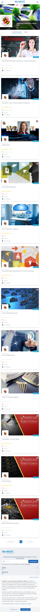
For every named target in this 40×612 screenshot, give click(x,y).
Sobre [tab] (26, 32)
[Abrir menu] (2, 2)
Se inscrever (33, 561)
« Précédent (10, 542)
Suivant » (30, 542)
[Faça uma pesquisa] (37, 2)
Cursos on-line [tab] (16, 32)
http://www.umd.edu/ (22, 27)
